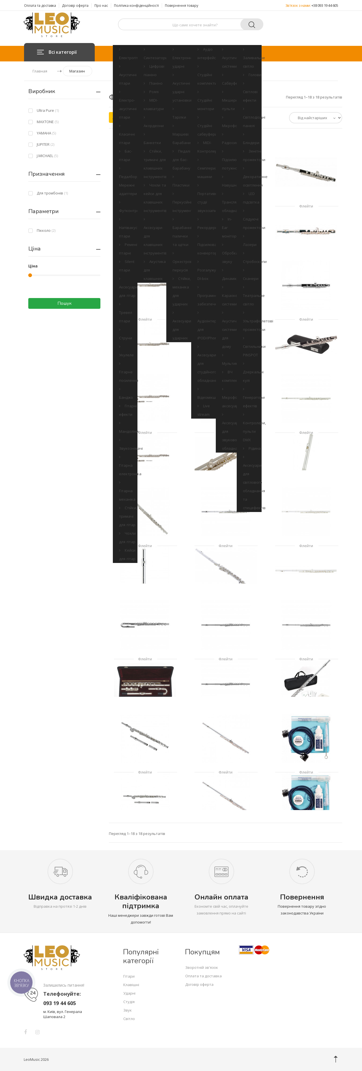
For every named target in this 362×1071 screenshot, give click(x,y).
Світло (249, 54)
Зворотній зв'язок (201, 967)
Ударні (179, 54)
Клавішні (152, 54)
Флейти (145, 206)
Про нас (101, 5)
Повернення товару (181, 5)
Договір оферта (75, 5)
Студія (204, 54)
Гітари (125, 54)
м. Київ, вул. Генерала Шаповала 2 (62, 1014)
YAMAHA (46, 133)
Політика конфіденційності (136, 5)
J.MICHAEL (47, 155)
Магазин (77, 71)
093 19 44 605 (59, 1003)
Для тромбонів (52, 193)
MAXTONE (48, 121)
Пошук (64, 303)
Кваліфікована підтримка (141, 901)
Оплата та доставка (40, 5)
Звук (226, 54)
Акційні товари (129, 117)
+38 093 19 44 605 (324, 5)
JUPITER (45, 144)
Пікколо (46, 230)
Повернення (302, 897)
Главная (40, 71)
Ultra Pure (48, 110)
